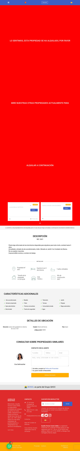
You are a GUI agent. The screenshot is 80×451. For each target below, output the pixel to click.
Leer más (10, 430)
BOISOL (31, 387)
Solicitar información (50, 375)
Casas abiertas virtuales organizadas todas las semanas (31, 429)
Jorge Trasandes (14, 218)
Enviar (67, 404)
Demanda (45, 2)
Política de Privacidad (51, 368)
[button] (45, 420)
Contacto (27, 419)
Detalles (34, 210)
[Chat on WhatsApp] (9, 446)
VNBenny (65, 447)
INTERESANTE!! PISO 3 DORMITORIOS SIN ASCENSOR (26, 205)
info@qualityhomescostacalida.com (36, 415)
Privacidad (36, 446)
